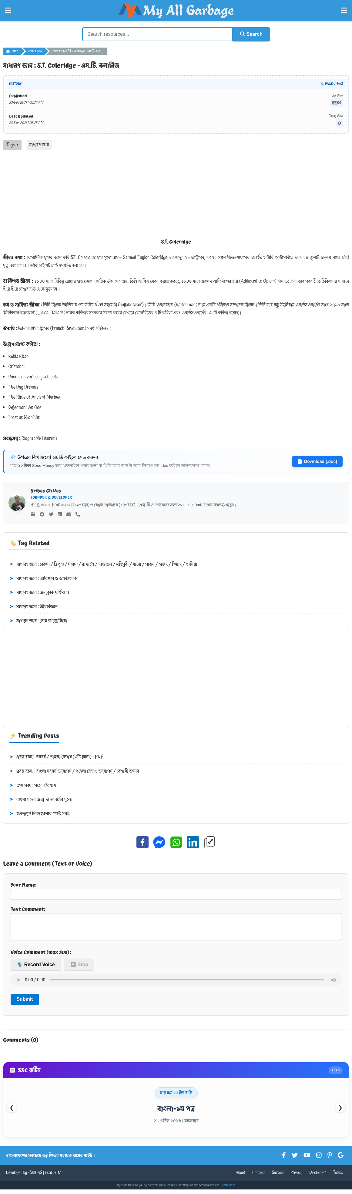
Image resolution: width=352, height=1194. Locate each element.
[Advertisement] (176, 195)
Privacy (296, 1177)
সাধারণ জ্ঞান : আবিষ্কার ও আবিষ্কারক (43, 578)
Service (277, 1177)
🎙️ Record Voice (36, 969)
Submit (24, 1003)
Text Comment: (176, 925)
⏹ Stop (79, 969)
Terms (338, 1177)
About (240, 1177)
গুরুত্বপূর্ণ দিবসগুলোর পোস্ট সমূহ (39, 813)
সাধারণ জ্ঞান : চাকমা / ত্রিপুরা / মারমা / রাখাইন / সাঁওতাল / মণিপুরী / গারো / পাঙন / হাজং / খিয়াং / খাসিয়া (103, 564)
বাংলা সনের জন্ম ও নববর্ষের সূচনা (40, 799)
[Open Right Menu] (344, 10)
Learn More (228, 1189)
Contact (258, 1177)
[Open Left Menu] (8, 10)
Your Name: (176, 890)
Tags (12, 144)
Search (251, 34)
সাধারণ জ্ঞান (35, 51)
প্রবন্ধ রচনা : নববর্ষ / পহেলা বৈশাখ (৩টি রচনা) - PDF (56, 757)
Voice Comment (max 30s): (41, 957)
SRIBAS (36, 1177)
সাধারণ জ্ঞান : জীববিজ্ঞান (33, 606)
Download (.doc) (317, 461)
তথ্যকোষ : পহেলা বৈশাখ (32, 785)
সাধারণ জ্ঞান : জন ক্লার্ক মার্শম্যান (39, 593)
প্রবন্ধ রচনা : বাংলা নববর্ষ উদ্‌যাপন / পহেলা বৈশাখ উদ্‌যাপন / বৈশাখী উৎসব (74, 771)
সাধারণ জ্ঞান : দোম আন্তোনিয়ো (38, 621)
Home (12, 51)
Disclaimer (318, 1177)
